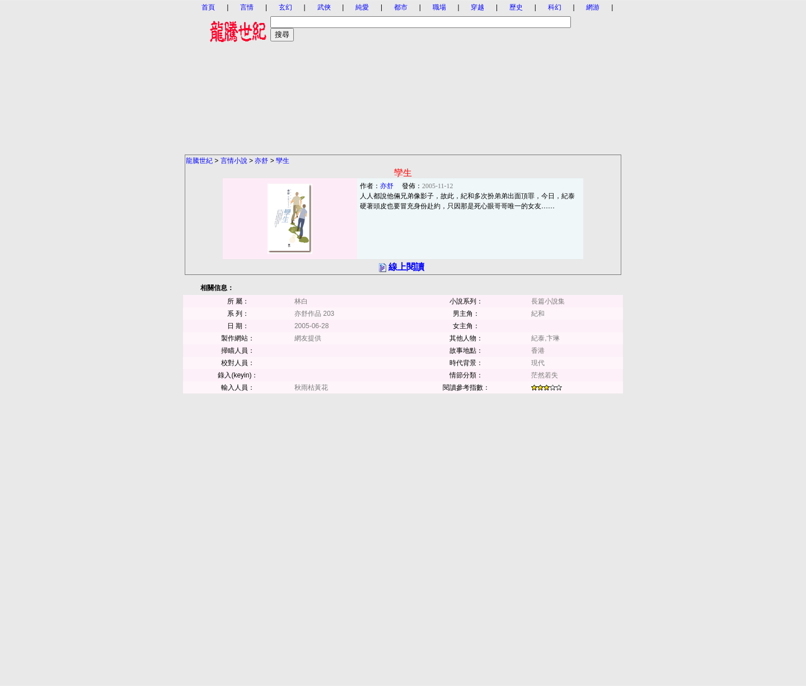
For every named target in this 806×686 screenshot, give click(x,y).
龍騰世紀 (199, 161)
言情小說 (234, 161)
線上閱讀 (406, 267)
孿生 (282, 161)
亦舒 (261, 161)
